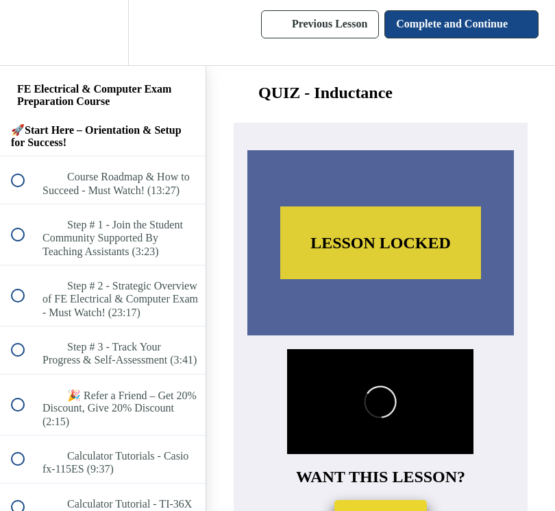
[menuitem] (102, 32)
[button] (25, 32)
